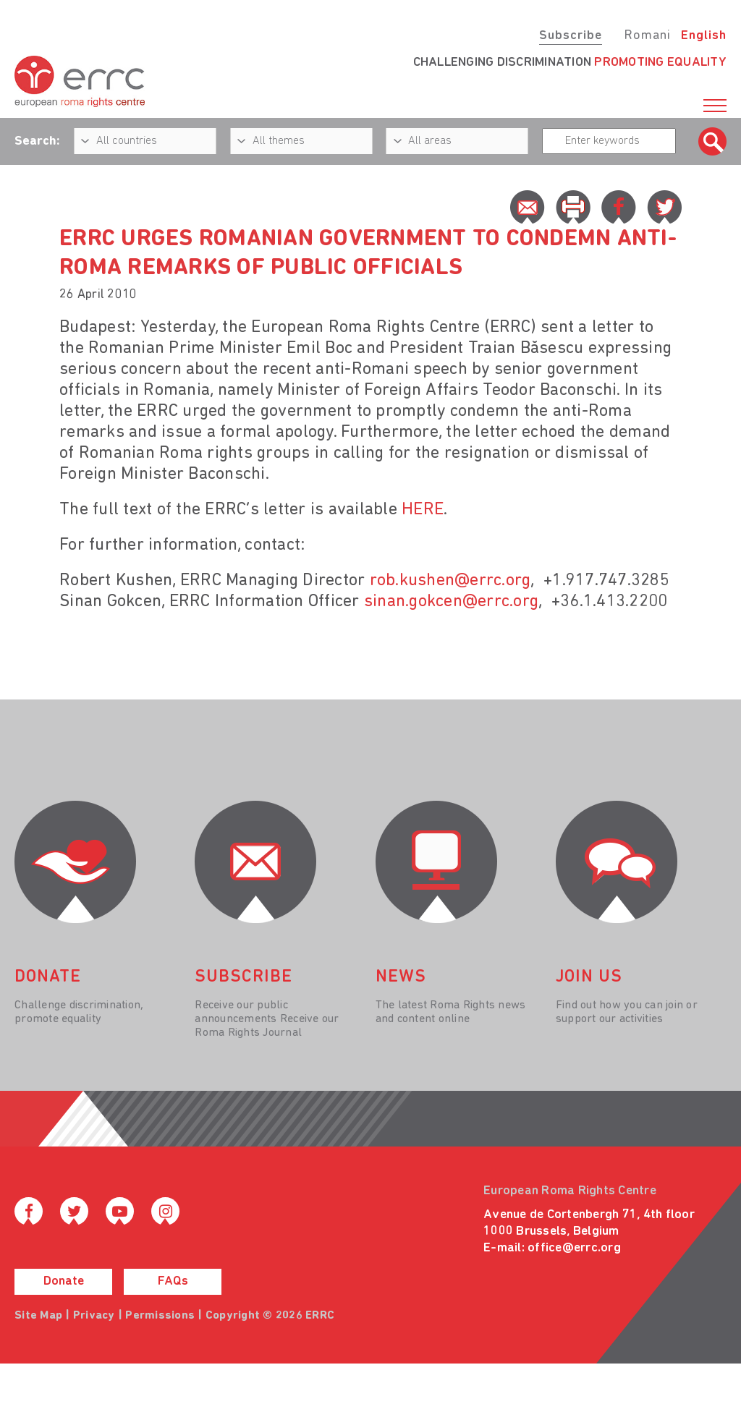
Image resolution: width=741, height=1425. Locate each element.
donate (47, 977)
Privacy (94, 1316)
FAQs (173, 1281)
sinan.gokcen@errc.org (451, 602)
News (401, 977)
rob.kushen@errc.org (450, 581)
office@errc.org (574, 1248)
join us (589, 977)
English (704, 36)
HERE (423, 510)
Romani (647, 36)
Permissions (160, 1316)
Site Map (38, 1316)
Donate (63, 1281)
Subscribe (570, 36)
